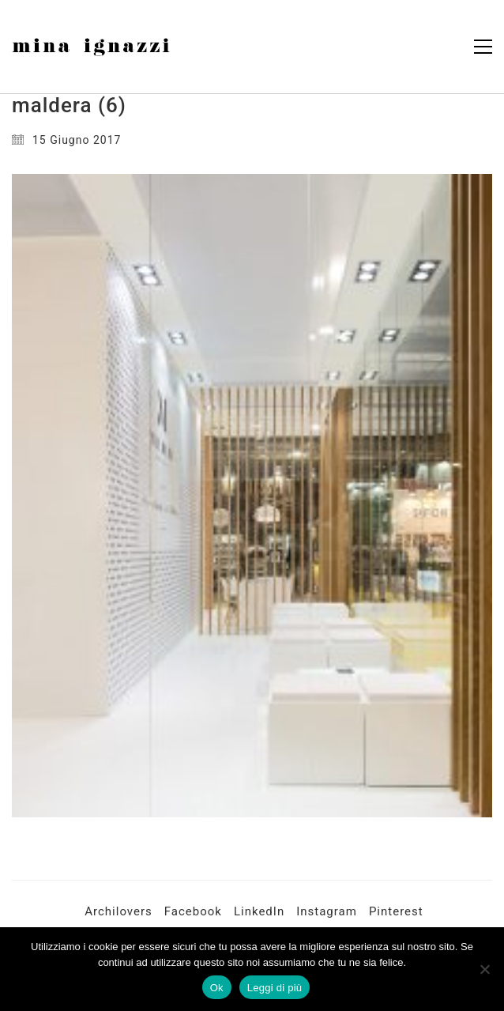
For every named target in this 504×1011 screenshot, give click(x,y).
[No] (484, 969)
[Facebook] (193, 912)
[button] (483, 47)
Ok (217, 988)
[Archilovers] (118, 912)
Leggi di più (275, 988)
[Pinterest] (396, 912)
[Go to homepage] (91, 47)
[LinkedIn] (259, 912)
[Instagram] (326, 912)
